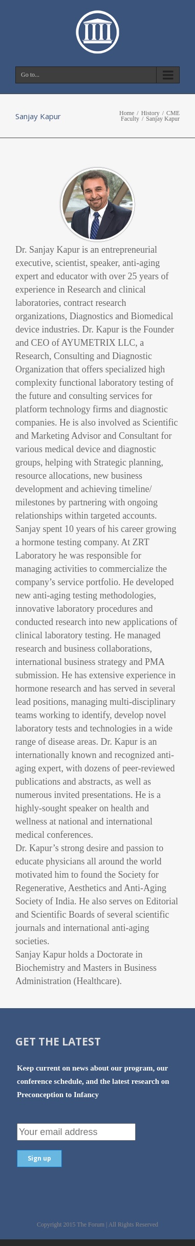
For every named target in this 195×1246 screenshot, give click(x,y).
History (150, 113)
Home (126, 113)
